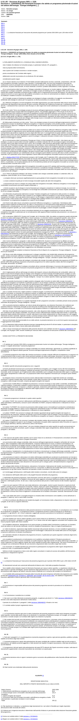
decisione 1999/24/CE (44, 224)
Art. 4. (5, 435)
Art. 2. (5, 363)
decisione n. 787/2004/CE (30, 716)
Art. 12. (5, 664)
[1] (1, 562)
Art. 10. (5, 634)
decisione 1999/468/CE (66, 329)
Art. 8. (5, 592)
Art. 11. (5, 654)
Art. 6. (5, 558)
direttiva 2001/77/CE (13, 157)
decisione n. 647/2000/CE (63, 235)
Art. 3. (5, 395)
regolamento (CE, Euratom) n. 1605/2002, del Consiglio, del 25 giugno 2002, (31, 575)
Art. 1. (4, 341)
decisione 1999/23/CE (66, 221)
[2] (43, 675)
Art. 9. (5, 611)
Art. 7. (5, 582)
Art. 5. (5, 507)
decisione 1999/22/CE (7, 219)
